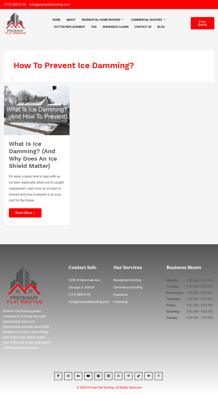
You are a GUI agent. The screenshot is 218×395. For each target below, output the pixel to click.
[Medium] (98, 376)
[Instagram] (68, 376)
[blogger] (108, 376)
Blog (161, 26)
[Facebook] (58, 376)
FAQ (94, 26)
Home (56, 19)
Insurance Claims (115, 26)
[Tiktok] (138, 376)
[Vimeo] (149, 376)
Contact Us (142, 26)
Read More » (25, 211)
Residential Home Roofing (103, 20)
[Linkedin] (78, 376)
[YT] (88, 376)
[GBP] (159, 376)
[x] (118, 376)
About (71, 19)
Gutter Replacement (69, 26)
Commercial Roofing (148, 20)
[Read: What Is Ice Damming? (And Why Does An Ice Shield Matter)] (37, 110)
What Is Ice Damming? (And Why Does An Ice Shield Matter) (33, 154)
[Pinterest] (128, 376)
